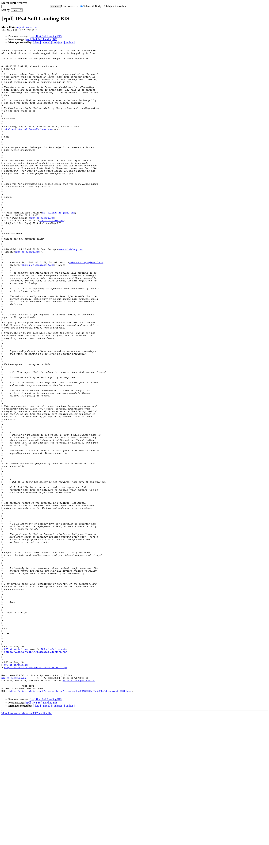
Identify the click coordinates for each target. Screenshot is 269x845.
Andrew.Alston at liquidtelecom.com (28, 145)
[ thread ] (46, 42)
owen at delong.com (42, 251)
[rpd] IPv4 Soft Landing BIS (46, 36)
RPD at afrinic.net (16, 769)
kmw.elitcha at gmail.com (58, 245)
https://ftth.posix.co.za (79, 807)
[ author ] (69, 42)
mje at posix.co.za (27, 27)
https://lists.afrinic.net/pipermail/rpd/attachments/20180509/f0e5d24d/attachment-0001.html (71, 819)
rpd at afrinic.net (51, 255)
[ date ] (37, 42)
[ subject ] (58, 42)
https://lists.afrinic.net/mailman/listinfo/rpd (35, 772)
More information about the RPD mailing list (26, 841)
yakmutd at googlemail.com (86, 305)
